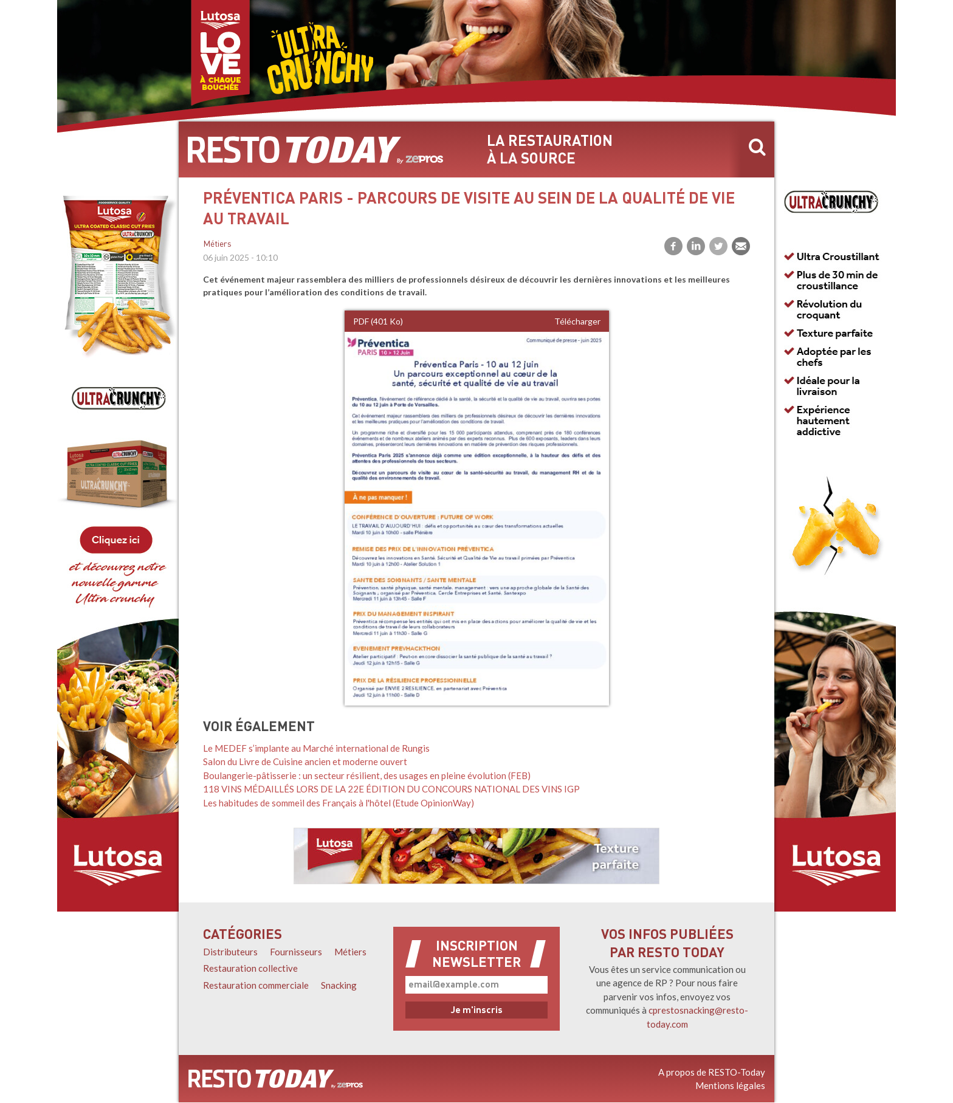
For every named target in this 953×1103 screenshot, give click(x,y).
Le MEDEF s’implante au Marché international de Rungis (316, 748)
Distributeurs (230, 951)
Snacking (339, 985)
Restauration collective (250, 968)
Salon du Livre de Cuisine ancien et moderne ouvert (305, 761)
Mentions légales (730, 1085)
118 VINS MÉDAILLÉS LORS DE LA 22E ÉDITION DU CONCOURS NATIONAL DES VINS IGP (391, 788)
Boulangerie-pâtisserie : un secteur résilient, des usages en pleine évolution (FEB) (367, 775)
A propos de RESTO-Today (711, 1072)
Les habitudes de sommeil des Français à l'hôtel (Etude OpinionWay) (338, 802)
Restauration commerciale (256, 985)
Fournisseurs (296, 951)
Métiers (217, 245)
